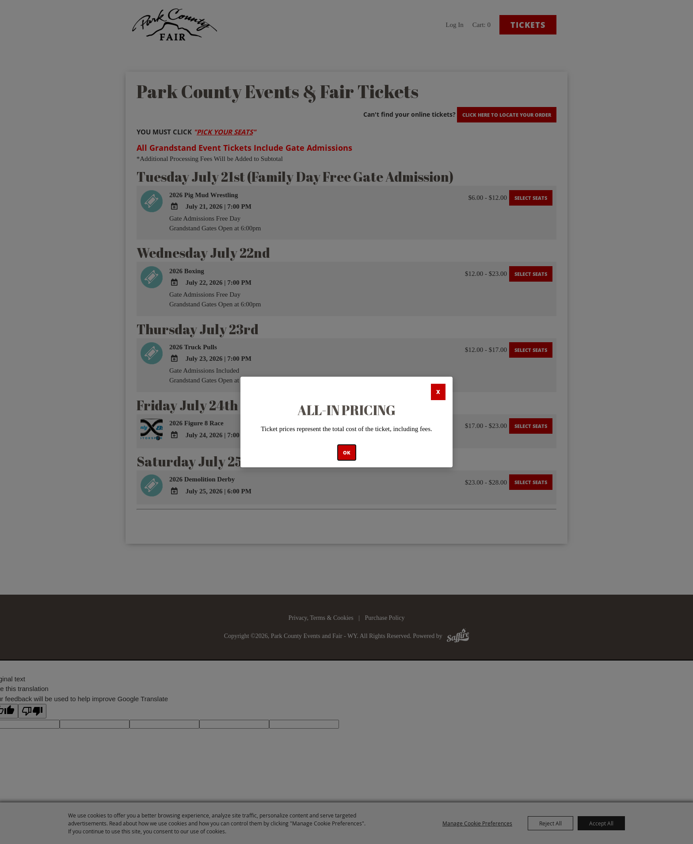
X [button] (438, 392)
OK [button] (346, 452)
